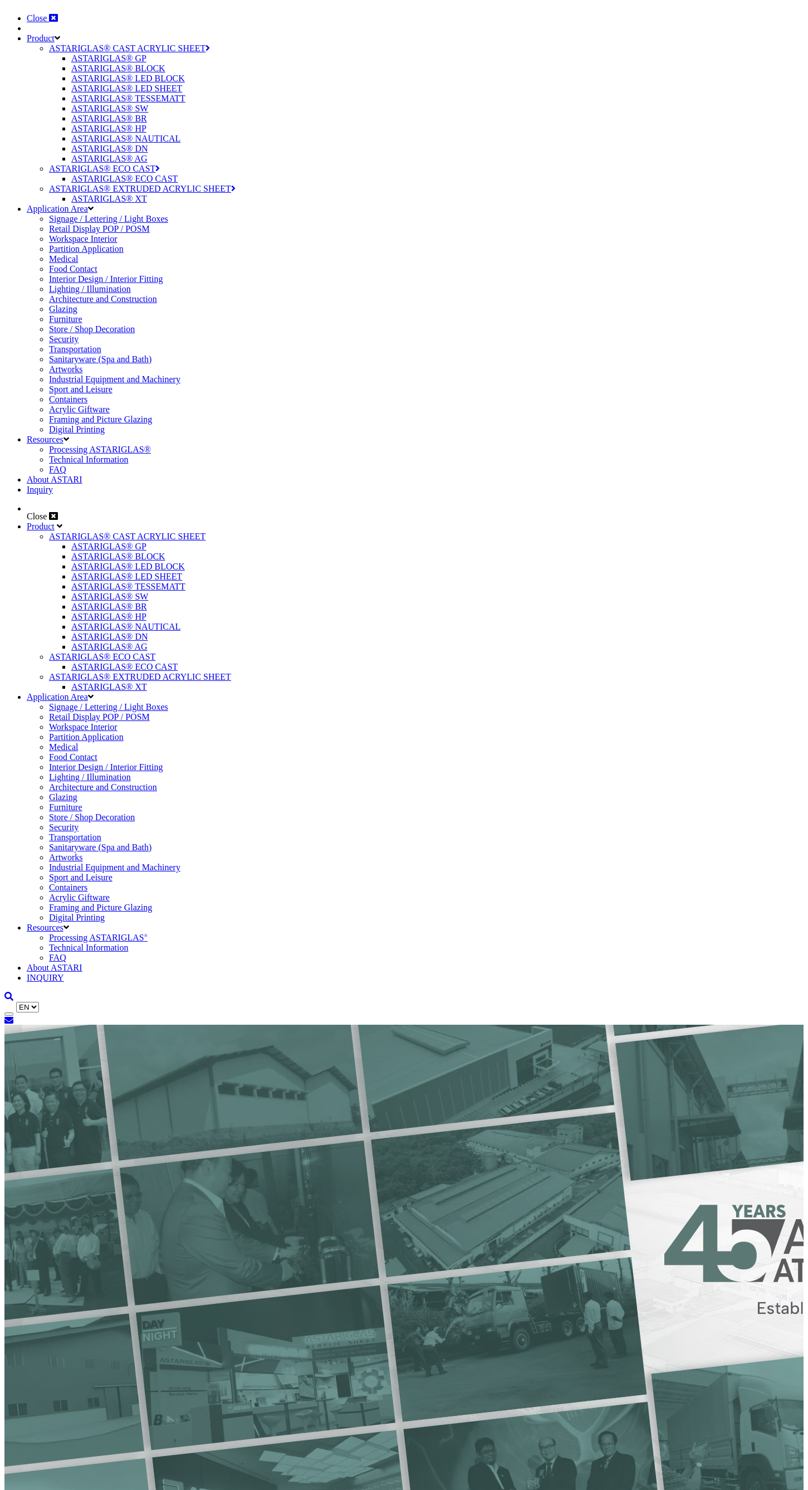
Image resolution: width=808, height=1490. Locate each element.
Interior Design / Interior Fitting (106, 279)
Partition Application (86, 249)
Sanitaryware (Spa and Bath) (100, 359)
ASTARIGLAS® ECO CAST (104, 168)
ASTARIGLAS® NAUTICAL (125, 138)
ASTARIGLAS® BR (109, 118)
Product (41, 38)
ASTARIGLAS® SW (109, 108)
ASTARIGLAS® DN (109, 148)
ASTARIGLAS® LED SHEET (126, 88)
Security (64, 339)
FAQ (57, 469)
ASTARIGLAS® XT (109, 198)
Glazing (63, 309)
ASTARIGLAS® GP (108, 58)
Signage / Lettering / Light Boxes (108, 218)
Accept (20, 1480)
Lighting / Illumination (90, 289)
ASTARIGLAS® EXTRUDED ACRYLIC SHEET (142, 188)
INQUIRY (45, 977)
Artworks (65, 369)
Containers (68, 399)
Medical (63, 259)
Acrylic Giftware (79, 409)
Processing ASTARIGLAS (98, 937)
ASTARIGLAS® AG (109, 158)
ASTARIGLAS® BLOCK (118, 68)
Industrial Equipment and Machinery (114, 379)
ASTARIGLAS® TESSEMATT (128, 98)
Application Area (57, 208)
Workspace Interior (83, 239)
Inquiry (40, 489)
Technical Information (88, 459)
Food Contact (73, 269)
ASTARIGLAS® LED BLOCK (128, 78)
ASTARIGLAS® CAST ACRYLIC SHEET (129, 48)
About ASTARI (54, 479)
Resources (45, 439)
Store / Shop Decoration (92, 329)
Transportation (75, 349)
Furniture (65, 319)
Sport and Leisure (80, 389)
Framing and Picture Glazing (100, 419)
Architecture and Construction (103, 299)
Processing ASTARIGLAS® (100, 449)
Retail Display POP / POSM (99, 228)
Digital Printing (77, 429)
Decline (55, 1480)
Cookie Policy (167, 1459)
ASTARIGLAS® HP (108, 128)
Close (42, 18)
